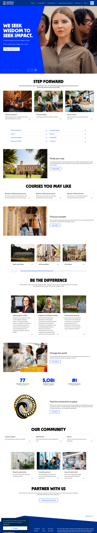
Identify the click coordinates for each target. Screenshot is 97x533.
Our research (51, 3)
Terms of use (51, 530)
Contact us (53, 141)
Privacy (44, 530)
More (85, 3)
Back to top (88, 516)
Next (16, 270)
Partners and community (65, 3)
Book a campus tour (16, 130)
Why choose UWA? (16, 141)
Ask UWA (36, 530)
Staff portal (50, 528)
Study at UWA (8, 70)
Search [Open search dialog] (92, 3)
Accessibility (37, 528)
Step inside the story (11, 49)
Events (13, 134)
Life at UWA (41, 3)
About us (77, 3)
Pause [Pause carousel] (35, 70)
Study (32, 3)
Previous (12, 270)
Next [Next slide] (32, 70)
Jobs (43, 528)
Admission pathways (16, 137)
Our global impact (55, 130)
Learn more (6, 524)
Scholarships (53, 137)
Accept (15, 528)
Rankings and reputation (13, 70)
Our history (55, 412)
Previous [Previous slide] (28, 70)
